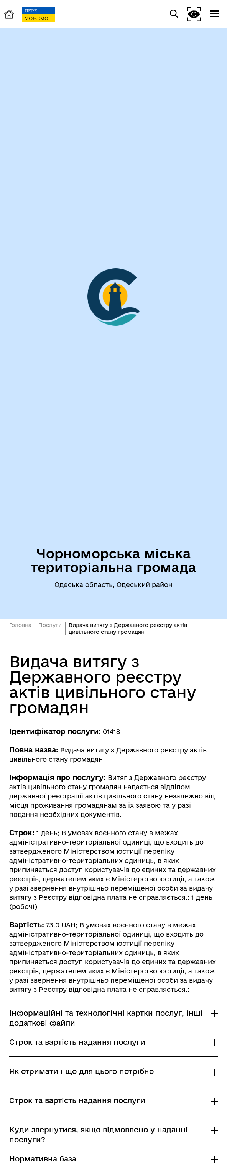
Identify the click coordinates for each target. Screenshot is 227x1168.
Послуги (50, 625)
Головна (20, 625)
